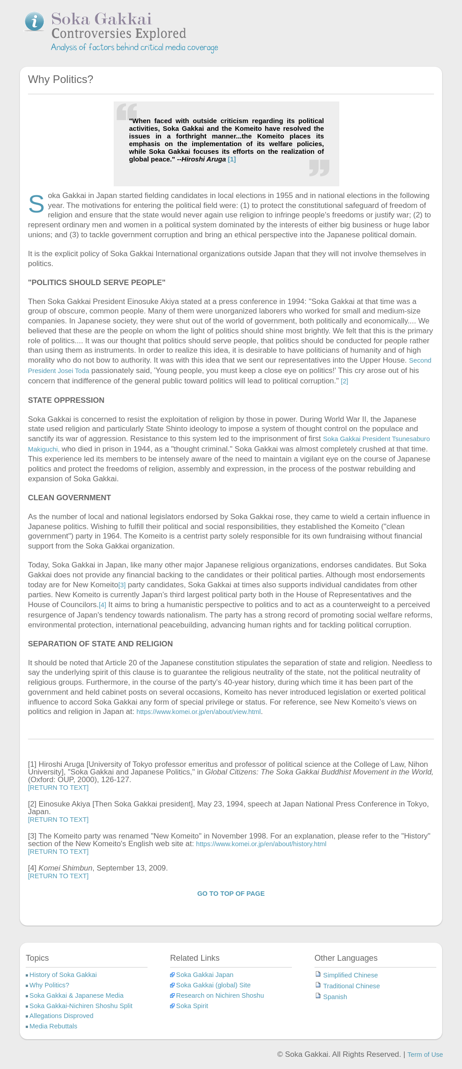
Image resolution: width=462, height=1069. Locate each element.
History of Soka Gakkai (63, 974)
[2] (344, 381)
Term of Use (425, 1054)
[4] (102, 604)
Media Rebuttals (53, 1026)
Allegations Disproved (61, 1015)
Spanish (335, 996)
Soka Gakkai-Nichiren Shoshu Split (80, 1005)
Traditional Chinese (351, 986)
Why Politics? (49, 985)
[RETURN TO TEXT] (58, 787)
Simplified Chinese (350, 975)
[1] (231, 159)
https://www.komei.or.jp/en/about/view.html (199, 711)
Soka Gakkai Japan (204, 974)
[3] (121, 585)
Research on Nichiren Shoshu (220, 995)
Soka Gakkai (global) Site (213, 985)
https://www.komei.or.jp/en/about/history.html (261, 844)
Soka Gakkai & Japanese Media (76, 995)
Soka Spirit (192, 1005)
